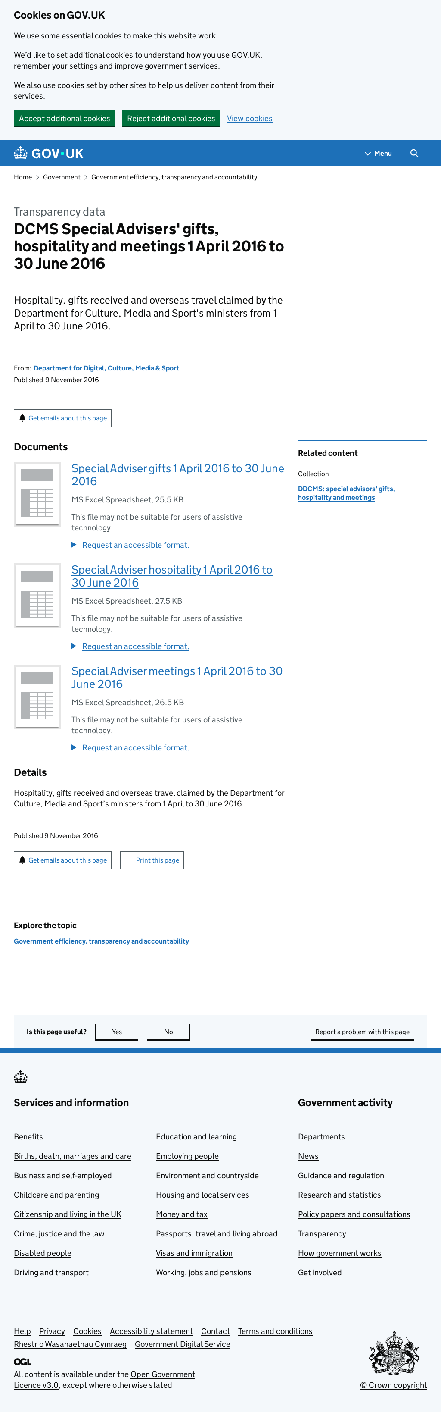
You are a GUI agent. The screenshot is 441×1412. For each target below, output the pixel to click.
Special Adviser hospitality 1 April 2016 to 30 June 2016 (172, 576)
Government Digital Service (182, 1344)
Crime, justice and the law (59, 1234)
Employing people (187, 1156)
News (308, 1156)
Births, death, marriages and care (72, 1156)
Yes (125, 1032)
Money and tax (182, 1214)
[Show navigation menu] (378, 153)
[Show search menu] (414, 153)
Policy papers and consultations (354, 1214)
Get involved (320, 1272)
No (177, 1032)
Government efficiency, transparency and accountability (174, 177)
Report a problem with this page (362, 1032)
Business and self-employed (63, 1175)
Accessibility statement (151, 1331)
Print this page (157, 860)
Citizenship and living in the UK (67, 1214)
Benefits (28, 1137)
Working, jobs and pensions (204, 1272)
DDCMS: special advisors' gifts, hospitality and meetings (346, 493)
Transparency (322, 1234)
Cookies (87, 1331)
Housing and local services (202, 1195)
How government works (340, 1253)
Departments (321, 1137)
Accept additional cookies (64, 118)
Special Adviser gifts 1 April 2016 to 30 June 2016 (177, 474)
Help (22, 1331)
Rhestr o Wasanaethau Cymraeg (70, 1344)
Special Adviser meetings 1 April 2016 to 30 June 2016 (177, 677)
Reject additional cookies (171, 118)
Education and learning (196, 1137)
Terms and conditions (275, 1331)
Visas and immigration (194, 1253)
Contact (215, 1331)
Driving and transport (51, 1272)
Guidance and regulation (341, 1175)
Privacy (52, 1331)
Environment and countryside (207, 1175)
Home (23, 177)
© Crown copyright (393, 1385)
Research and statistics (339, 1195)
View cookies (250, 118)
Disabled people (42, 1253)
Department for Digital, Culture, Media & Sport (106, 368)
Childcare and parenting (56, 1195)
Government (62, 177)
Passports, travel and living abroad (217, 1234)
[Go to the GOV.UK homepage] (49, 153)
